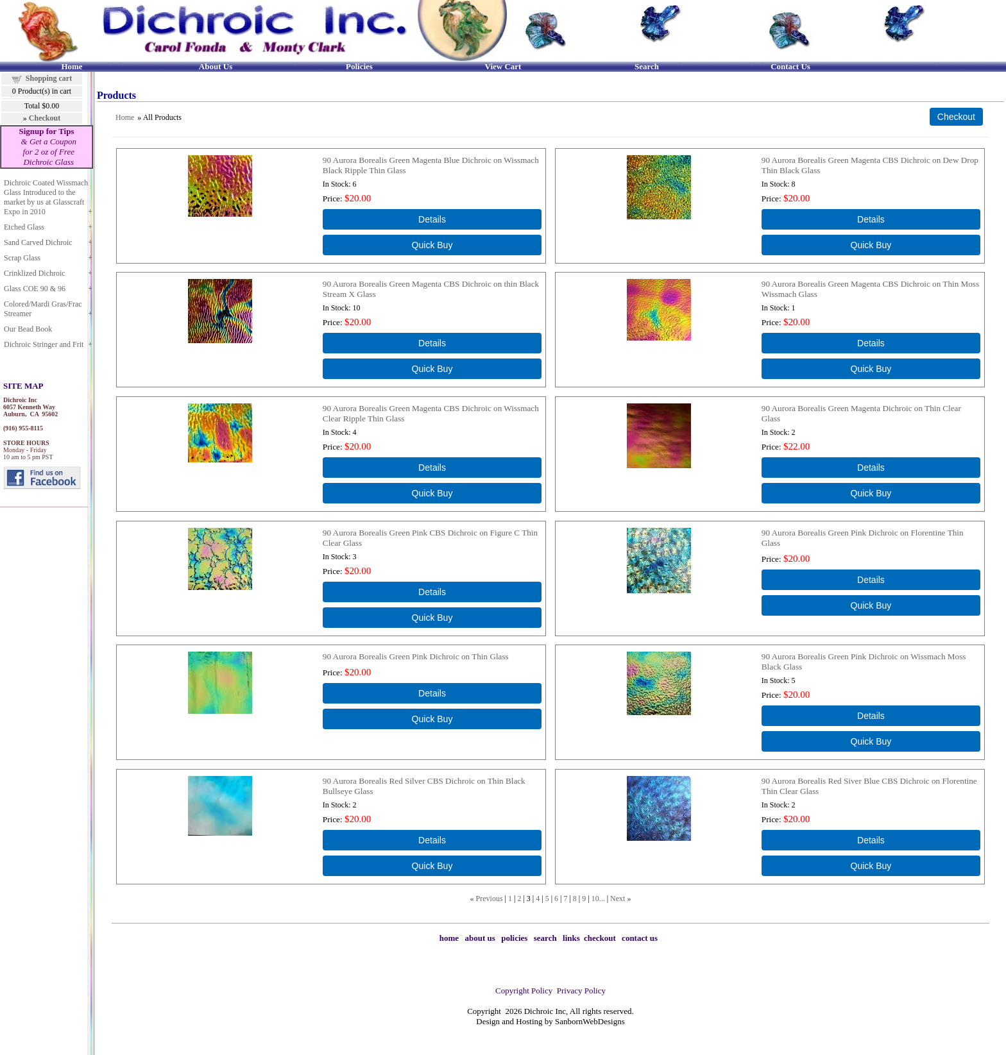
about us (480, 938)
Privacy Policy (581, 990)
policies (514, 938)
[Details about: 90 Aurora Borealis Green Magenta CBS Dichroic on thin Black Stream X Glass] (432, 343)
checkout (600, 938)
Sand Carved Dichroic (38, 242)
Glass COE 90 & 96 (34, 288)
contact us (640, 938)
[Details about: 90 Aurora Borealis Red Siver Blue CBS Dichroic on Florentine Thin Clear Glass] (871, 840)
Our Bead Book (28, 329)
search (545, 938)
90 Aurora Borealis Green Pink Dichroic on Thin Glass (416, 656)
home (449, 938)
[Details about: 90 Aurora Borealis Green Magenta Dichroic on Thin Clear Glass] (871, 467)
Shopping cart (49, 78)
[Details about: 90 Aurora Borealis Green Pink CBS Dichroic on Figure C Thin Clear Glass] (432, 592)
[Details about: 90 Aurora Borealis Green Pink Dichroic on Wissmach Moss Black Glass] (871, 715)
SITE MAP (23, 386)
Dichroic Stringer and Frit (43, 344)
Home (124, 117)
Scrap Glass (22, 257)
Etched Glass (24, 227)
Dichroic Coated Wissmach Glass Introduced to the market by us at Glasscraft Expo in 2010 (46, 197)
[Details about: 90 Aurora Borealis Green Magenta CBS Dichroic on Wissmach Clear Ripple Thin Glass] (432, 467)
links (571, 938)
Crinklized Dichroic (34, 273)
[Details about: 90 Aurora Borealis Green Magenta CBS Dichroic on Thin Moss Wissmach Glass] (871, 343)
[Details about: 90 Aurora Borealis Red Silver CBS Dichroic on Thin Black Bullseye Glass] (432, 840)
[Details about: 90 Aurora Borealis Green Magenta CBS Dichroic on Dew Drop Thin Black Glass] (871, 219)
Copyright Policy (523, 990)
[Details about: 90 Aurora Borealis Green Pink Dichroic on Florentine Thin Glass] (871, 580)
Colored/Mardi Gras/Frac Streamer (43, 309)
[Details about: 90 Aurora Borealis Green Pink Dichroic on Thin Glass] (432, 693)
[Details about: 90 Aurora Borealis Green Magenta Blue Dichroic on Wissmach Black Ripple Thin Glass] (432, 219)
